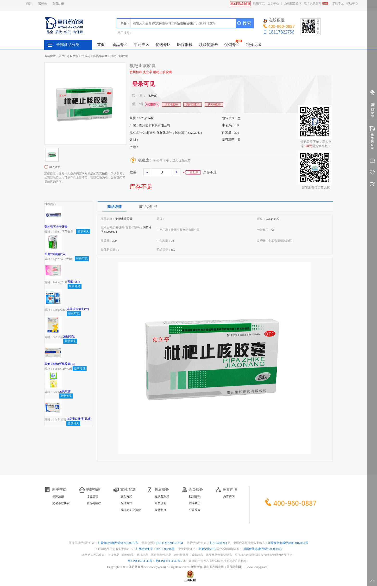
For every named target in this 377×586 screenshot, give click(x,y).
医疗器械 (185, 45)
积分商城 (253, 45)
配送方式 (126, 503)
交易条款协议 (61, 503)
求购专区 (338, 3)
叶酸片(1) (74, 281)
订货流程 (92, 496)
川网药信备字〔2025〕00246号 (155, 549)
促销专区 (232, 45)
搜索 (247, 23)
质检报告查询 (293, 3)
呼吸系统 (72, 56)
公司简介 (195, 510)
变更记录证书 (207, 549)
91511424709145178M (170, 543)
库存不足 (141, 187)
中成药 (86, 56)
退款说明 (160, 503)
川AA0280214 (218, 543)
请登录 (42, 3)
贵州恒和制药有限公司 (154, 125)
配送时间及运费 (131, 510)
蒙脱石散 (69, 336)
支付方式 (126, 496)
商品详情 (114, 207)
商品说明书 (148, 207)
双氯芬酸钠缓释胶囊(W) (59, 364)
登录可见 (143, 84)
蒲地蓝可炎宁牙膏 (56, 226)
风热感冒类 (100, 56)
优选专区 (163, 45)
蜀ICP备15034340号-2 (168, 561)
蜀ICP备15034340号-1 (141, 561)
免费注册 (58, 3)
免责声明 (229, 496)
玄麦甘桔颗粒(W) (55, 254)
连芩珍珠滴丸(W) (78, 309)
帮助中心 (352, 3)
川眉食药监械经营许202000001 (262, 549)
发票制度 (160, 510)
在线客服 (274, 20)
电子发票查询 (312, 3)
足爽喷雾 (65, 391)
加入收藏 (55, 167)
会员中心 (273, 3)
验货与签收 (94, 503)
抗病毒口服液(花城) (78, 418)
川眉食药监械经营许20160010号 (118, 543)
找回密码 (195, 496)
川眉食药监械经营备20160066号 (288, 543)
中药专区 (141, 45)
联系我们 (195, 503)
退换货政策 (162, 496)
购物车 (259, 3)
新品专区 (120, 45)
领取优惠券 (208, 45)
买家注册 (58, 496)
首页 (101, 45)
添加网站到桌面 (240, 3)
